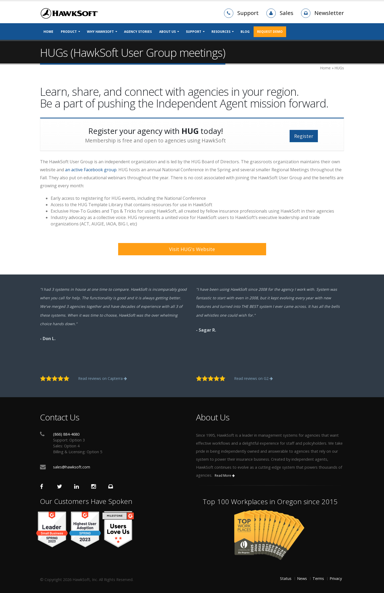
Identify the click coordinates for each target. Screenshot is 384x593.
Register (303, 136)
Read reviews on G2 (253, 378)
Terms (318, 578)
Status (285, 578)
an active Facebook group (91, 170)
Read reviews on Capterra (102, 378)
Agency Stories (138, 31)
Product (69, 31)
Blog (245, 31)
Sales (286, 13)
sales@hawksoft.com (71, 466)
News (302, 578)
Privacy (336, 578)
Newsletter (329, 13)
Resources (220, 31)
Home (48, 31)
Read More (225, 475)
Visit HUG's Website (192, 249)
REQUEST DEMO (270, 31)
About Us (167, 31)
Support (248, 13)
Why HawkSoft (100, 31)
